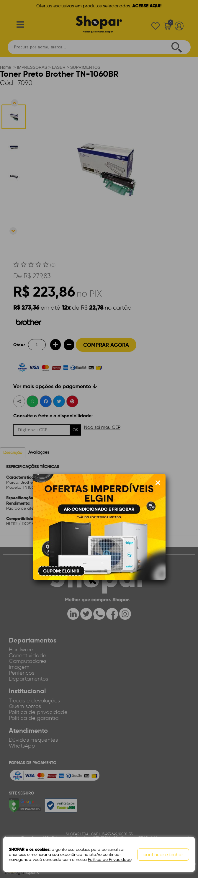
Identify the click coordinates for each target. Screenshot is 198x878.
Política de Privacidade (109, 859)
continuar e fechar (163, 854)
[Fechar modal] (158, 483)
